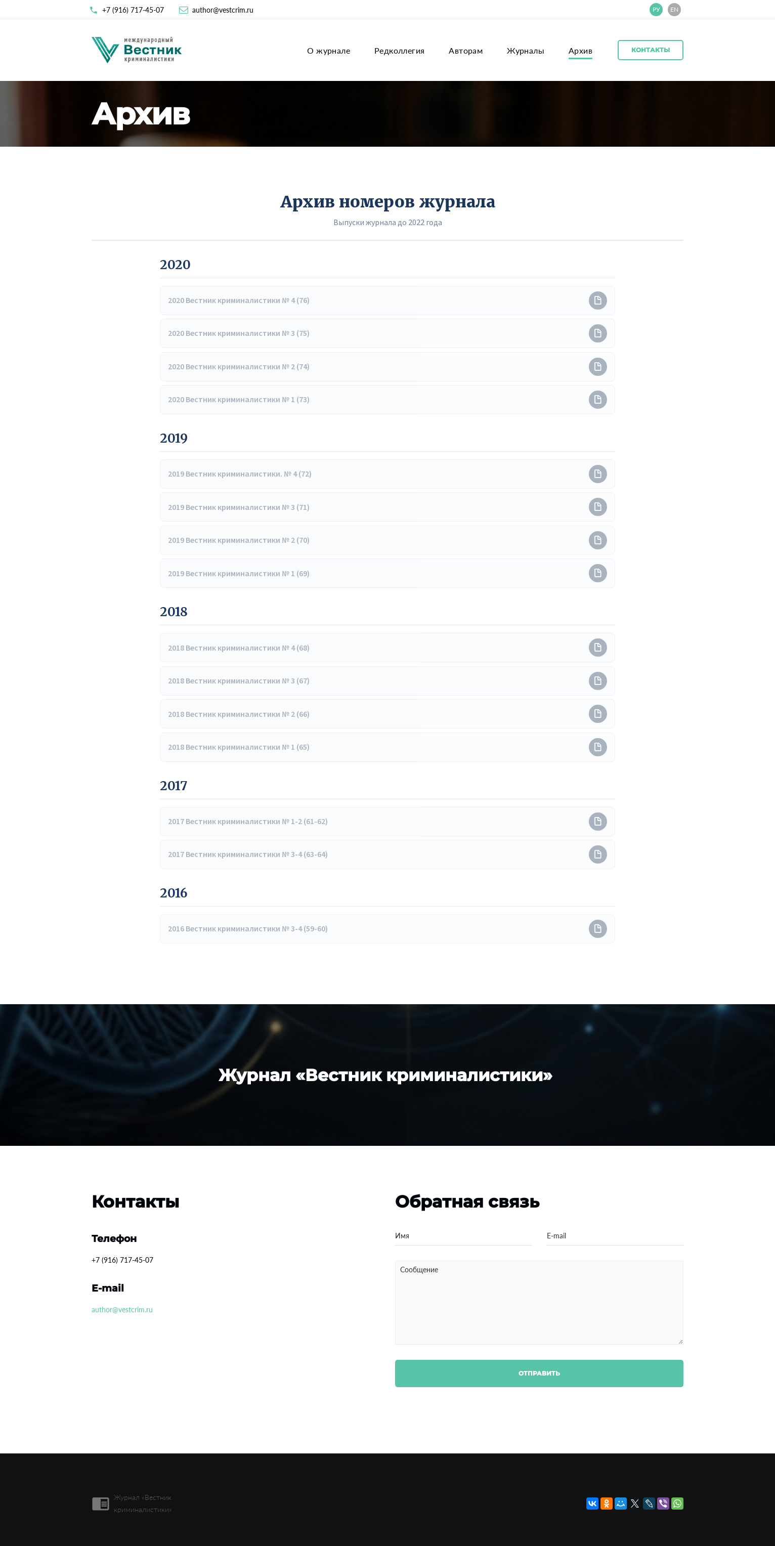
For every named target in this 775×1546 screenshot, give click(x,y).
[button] (387, 300)
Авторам (466, 50)
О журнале (328, 50)
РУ (656, 9)
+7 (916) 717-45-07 (133, 10)
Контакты (650, 50)
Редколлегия (399, 50)
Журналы (525, 50)
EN (674, 9)
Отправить (539, 1373)
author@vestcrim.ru (222, 10)
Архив (580, 50)
